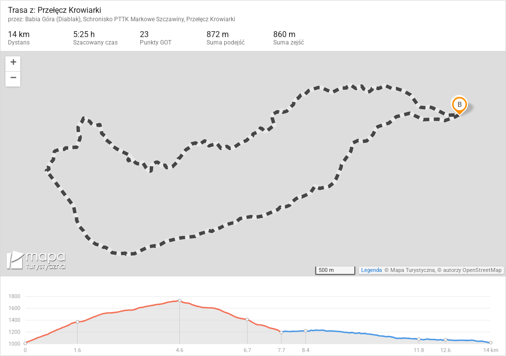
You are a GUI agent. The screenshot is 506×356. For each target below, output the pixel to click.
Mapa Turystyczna (412, 270)
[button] (12, 64)
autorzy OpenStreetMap (472, 270)
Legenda (371, 270)
